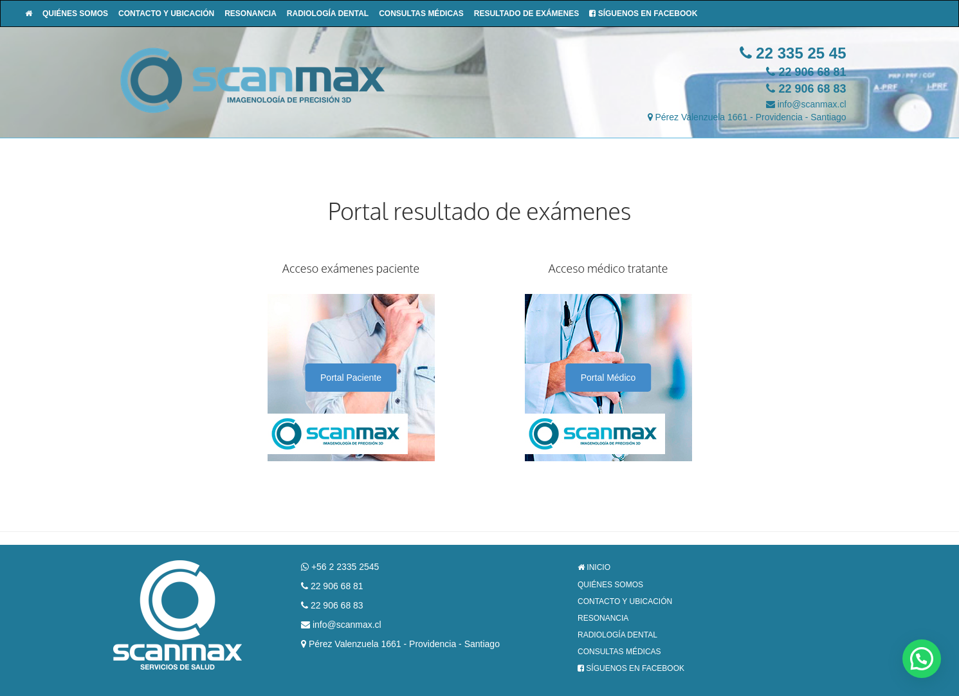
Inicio (594, 567)
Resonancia (250, 13)
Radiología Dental (328, 13)
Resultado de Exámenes (527, 13)
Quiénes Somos (75, 13)
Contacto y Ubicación (166, 13)
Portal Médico (608, 377)
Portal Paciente (350, 377)
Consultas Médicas (421, 13)
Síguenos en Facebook (643, 13)
